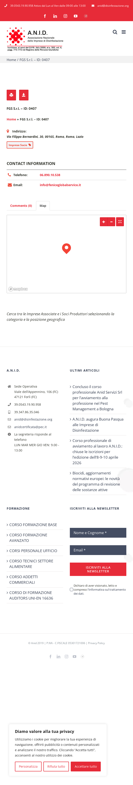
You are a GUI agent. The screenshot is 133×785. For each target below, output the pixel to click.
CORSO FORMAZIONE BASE (33, 524)
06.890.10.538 (50, 175)
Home (11, 119)
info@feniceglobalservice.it (60, 185)
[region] (58, 750)
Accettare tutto (86, 766)
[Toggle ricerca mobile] (115, 32)
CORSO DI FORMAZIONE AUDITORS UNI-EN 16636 (31, 595)
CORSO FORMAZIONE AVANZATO (28, 537)
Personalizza (28, 766)
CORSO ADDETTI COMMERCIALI (23, 579)
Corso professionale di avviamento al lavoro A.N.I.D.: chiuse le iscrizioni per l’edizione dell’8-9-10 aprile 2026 (97, 451)
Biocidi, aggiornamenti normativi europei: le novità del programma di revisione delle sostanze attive (96, 481)
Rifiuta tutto (56, 766)
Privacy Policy (96, 643)
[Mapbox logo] (18, 289)
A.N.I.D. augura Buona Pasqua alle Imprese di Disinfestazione (98, 425)
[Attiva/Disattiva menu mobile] (124, 32)
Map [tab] (43, 205)
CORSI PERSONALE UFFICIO (33, 550)
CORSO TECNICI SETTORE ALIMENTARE (31, 563)
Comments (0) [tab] (21, 205)
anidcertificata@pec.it (30, 427)
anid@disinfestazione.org (33, 419)
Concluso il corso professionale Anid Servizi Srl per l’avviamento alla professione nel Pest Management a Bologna (97, 397)
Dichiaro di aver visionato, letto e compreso (100, 590)
